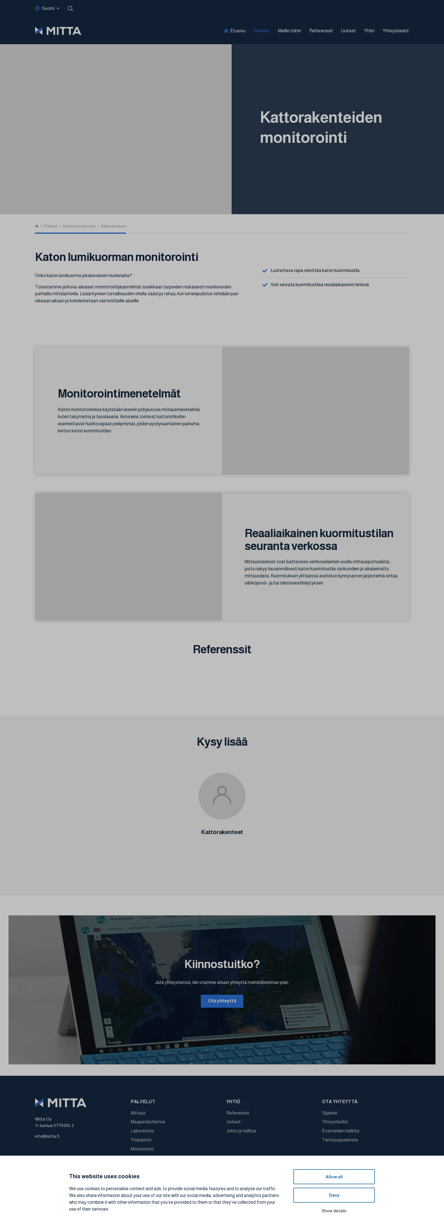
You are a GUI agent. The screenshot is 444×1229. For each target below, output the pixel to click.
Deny (334, 1195)
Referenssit (321, 30)
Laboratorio (142, 1132)
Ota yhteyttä (222, 1001)
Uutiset (348, 30)
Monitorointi (142, 1150)
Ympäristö (141, 1141)
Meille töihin (289, 30)
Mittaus (138, 1114)
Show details (334, 1210)
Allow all (334, 1176)
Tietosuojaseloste (340, 1141)
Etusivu (238, 30)
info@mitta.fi (47, 1137)
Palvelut (261, 30)
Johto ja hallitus (241, 1132)
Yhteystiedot (396, 30)
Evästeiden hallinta (340, 1132)
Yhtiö (369, 30)
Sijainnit (329, 1114)
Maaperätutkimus (148, 1123)
